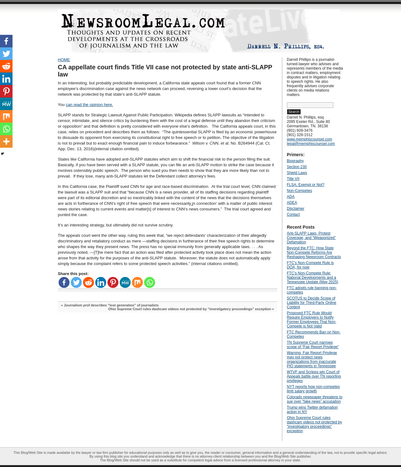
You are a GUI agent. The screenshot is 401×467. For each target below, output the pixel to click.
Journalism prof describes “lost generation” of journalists (111, 305)
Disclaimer (296, 208)
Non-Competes (299, 190)
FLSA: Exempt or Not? (306, 185)
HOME (64, 59)
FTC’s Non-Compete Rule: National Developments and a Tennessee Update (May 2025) (312, 277)
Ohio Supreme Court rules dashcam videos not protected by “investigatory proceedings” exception (189, 309)
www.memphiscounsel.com (309, 139)
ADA (291, 196)
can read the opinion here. (89, 104)
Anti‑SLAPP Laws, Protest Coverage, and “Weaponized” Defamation (311, 237)
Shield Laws (297, 173)
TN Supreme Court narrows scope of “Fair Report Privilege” (313, 344)
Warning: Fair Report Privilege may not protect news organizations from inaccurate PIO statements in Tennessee (312, 359)
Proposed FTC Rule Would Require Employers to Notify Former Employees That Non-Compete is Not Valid (311, 319)
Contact (293, 214)
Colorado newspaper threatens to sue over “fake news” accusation (314, 399)
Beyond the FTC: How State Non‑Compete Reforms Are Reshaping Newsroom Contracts (314, 252)
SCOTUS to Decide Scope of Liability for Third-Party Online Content (311, 302)
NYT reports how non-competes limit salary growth (313, 389)
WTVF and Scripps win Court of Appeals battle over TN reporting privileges (314, 376)
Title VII (293, 179)
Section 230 (297, 167)
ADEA (292, 202)
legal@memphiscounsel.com (311, 143)
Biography (295, 161)
